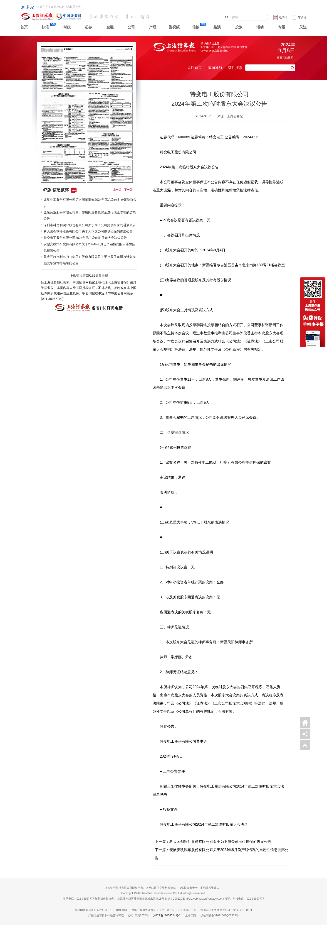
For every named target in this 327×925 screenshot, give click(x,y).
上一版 (117, 189)
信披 (195, 27)
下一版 (128, 189)
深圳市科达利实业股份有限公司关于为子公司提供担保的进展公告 (90, 225)
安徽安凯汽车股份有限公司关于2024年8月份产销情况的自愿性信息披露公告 (89, 247)
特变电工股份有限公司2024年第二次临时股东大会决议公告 (85, 238)
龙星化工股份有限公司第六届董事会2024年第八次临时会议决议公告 (90, 203)
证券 (88, 27)
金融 (110, 27)
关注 (303, 27)
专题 (281, 27)
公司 (131, 27)
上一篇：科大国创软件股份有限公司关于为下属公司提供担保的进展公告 (213, 842)
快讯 (45, 27)
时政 (67, 27)
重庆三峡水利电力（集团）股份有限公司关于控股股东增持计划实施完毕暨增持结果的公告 (90, 260)
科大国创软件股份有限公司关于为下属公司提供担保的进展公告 (88, 231)
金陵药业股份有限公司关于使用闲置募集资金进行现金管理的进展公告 (90, 215)
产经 (152, 27)
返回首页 (194, 68)
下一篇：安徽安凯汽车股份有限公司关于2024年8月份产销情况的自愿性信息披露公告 (222, 854)
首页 (24, 27)
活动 (260, 27)
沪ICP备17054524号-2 (167, 915)
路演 (217, 27)
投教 (238, 27)
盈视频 (174, 27)
